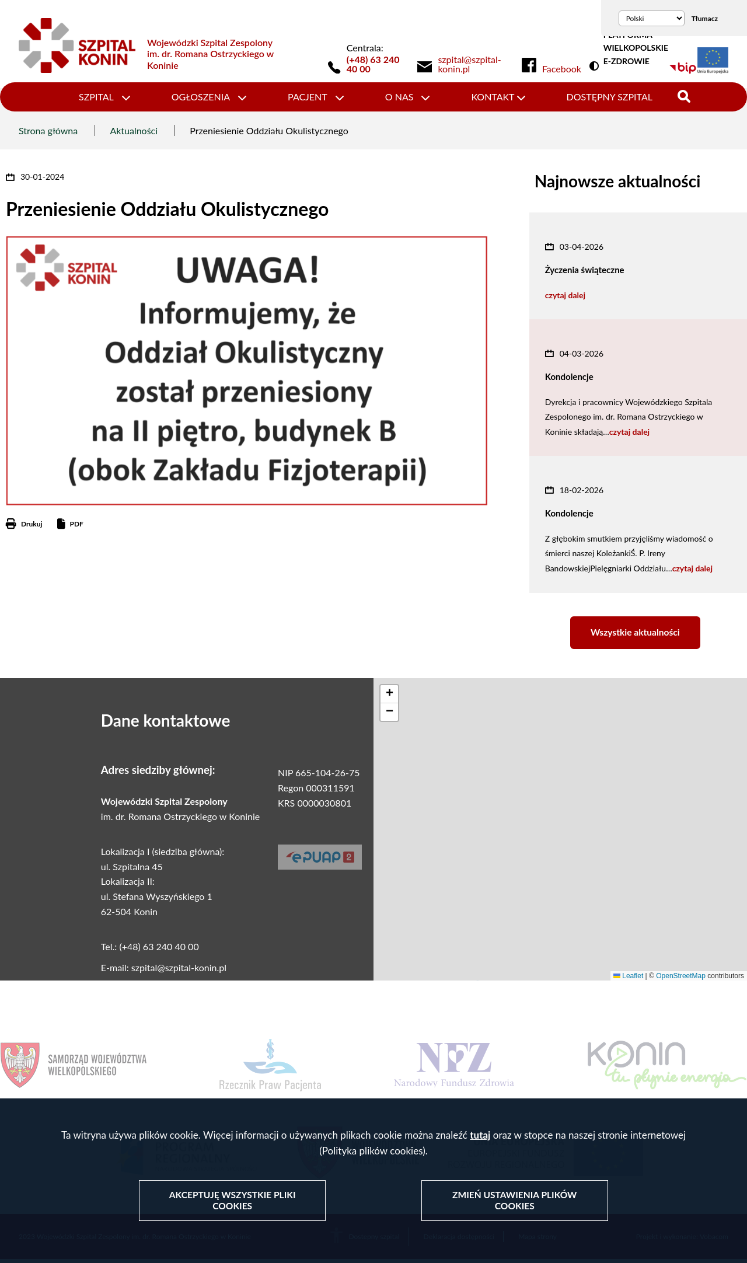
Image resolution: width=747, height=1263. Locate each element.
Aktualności (134, 130)
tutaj (480, 1136)
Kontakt (492, 96)
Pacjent (307, 96)
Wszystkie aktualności (635, 634)
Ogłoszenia (201, 96)
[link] (476, 64)
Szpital (96, 96)
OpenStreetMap (681, 979)
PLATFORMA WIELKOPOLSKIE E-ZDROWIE (635, 48)
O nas (399, 96)
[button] (389, 697)
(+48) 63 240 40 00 (373, 64)
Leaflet (628, 979)
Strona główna (48, 130)
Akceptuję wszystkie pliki (232, 1201)
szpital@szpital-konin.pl (178, 970)
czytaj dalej (565, 295)
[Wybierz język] (652, 18)
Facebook (561, 69)
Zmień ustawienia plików (514, 1201)
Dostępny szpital (609, 96)
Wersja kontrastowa (596, 66)
